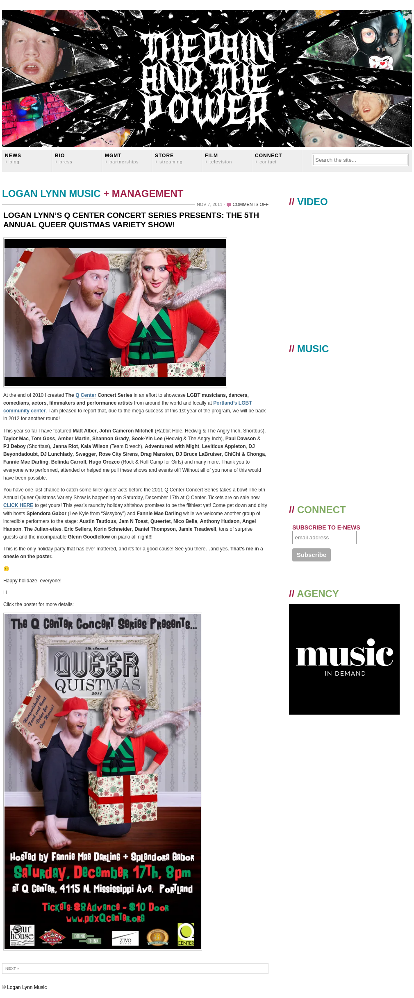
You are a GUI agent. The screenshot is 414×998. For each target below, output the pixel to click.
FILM (218, 158)
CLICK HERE (18, 505)
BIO (64, 158)
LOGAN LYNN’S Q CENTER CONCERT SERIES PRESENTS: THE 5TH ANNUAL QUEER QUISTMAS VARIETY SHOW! (131, 220)
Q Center (85, 395)
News (13, 158)
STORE (169, 158)
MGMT (122, 158)
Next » (12, 968)
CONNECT (268, 158)
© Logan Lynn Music (24, 987)
